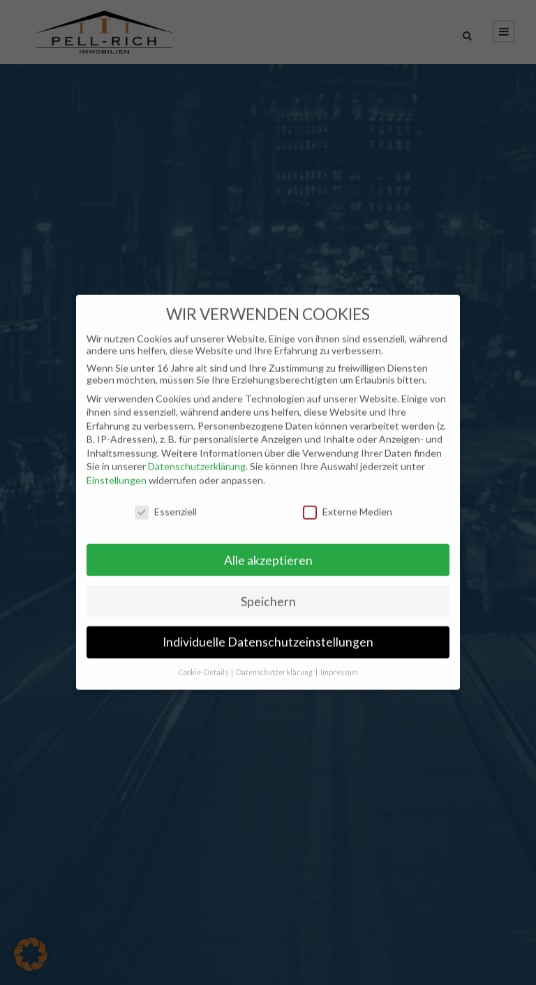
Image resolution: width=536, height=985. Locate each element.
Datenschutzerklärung (197, 459)
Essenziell (166, 503)
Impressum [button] (339, 665)
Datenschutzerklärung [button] (275, 665)
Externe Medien (347, 503)
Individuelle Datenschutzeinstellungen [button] (268, 634)
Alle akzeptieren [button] (268, 552)
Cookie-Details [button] (204, 665)
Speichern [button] (268, 593)
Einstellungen (117, 473)
